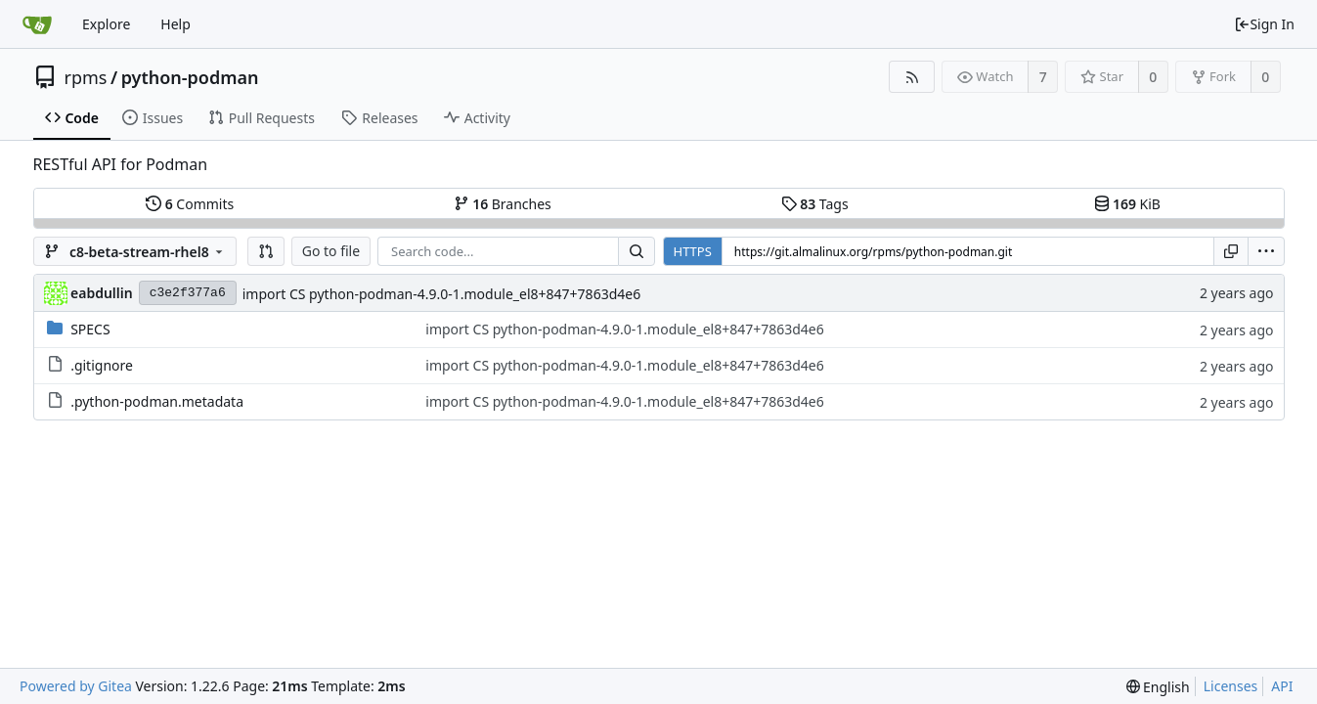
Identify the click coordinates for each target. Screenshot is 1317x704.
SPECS (90, 329)
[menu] (1266, 251)
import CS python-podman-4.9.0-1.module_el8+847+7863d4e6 (441, 294)
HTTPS (693, 251)
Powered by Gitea (76, 686)
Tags (815, 204)
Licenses (1231, 686)
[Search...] (636, 251)
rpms (86, 77)
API (1282, 686)
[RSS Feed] (912, 77)
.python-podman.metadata (156, 401)
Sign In (1264, 24)
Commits (190, 204)
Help (175, 24)
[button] (266, 251)
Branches (502, 204)
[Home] (37, 24)
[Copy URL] (1231, 251)
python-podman (190, 77)
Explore (106, 24)
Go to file (331, 251)
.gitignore (101, 365)
